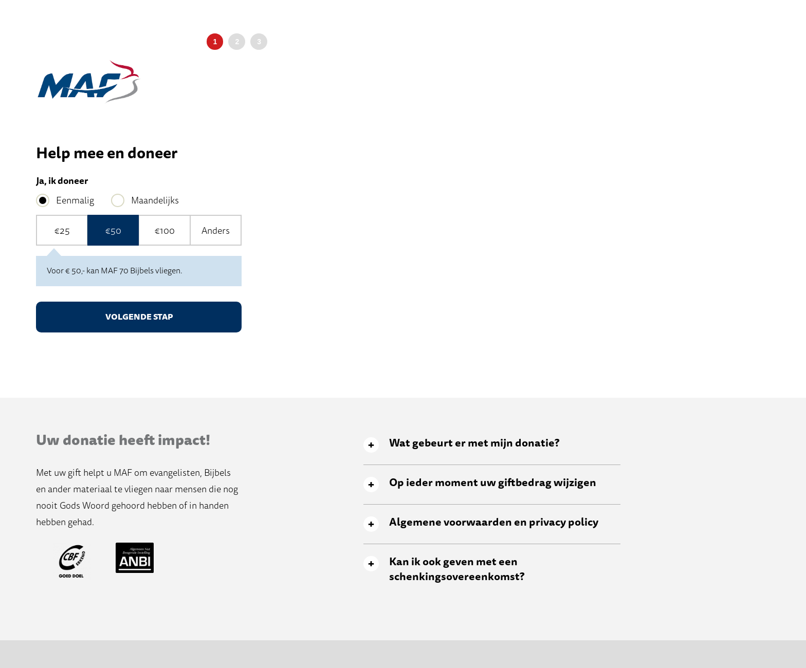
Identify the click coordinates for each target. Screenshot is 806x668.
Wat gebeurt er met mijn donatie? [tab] (474, 443)
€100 (165, 230)
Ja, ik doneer (62, 181)
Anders (216, 230)
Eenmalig (75, 200)
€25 (62, 230)
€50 (113, 230)
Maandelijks (155, 200)
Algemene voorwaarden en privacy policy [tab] (493, 522)
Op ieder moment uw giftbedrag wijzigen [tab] (492, 482)
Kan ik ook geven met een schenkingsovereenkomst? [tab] (456, 569)
